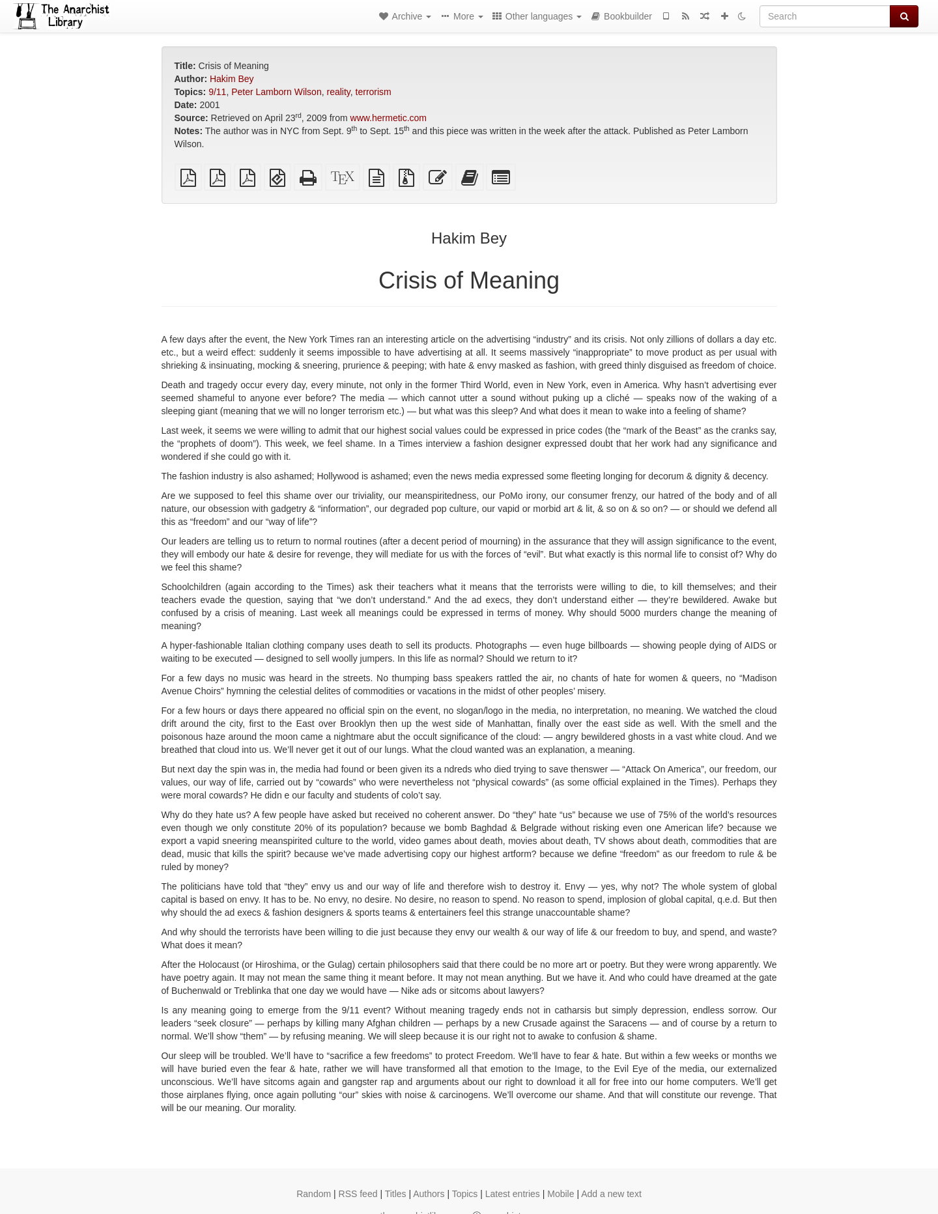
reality (338, 92)
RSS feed (358, 1194)
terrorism (373, 92)
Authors (428, 1194)
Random (313, 1194)
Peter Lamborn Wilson (276, 92)
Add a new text (611, 1194)
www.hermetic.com (388, 118)
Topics (465, 1194)
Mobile (560, 1194)
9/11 (217, 92)
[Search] (825, 16)
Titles (395, 1194)
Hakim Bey (232, 79)
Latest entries (512, 1194)
